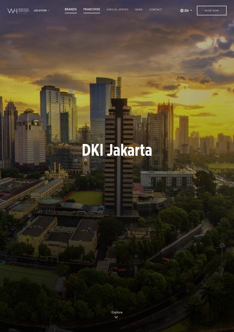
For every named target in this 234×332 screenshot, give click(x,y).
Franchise (91, 9)
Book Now (212, 10)
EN (184, 10)
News (139, 9)
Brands (71, 9)
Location (42, 10)
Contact (156, 9)
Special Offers (118, 9)
